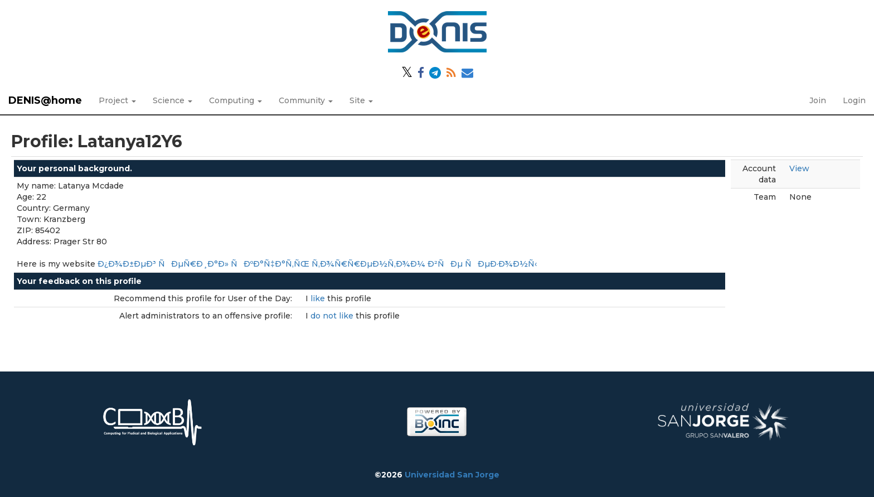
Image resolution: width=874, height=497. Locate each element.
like (318, 298)
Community (306, 100)
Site (361, 100)
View (799, 168)
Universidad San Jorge (452, 475)
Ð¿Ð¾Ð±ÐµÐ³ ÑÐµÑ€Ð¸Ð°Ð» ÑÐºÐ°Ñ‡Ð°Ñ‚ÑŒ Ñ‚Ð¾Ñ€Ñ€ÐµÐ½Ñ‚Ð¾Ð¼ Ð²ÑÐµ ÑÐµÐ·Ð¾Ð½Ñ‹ (317, 264)
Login (854, 100)
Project (117, 100)
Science (172, 100)
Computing (235, 100)
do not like (333, 316)
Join (817, 100)
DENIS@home (45, 100)
